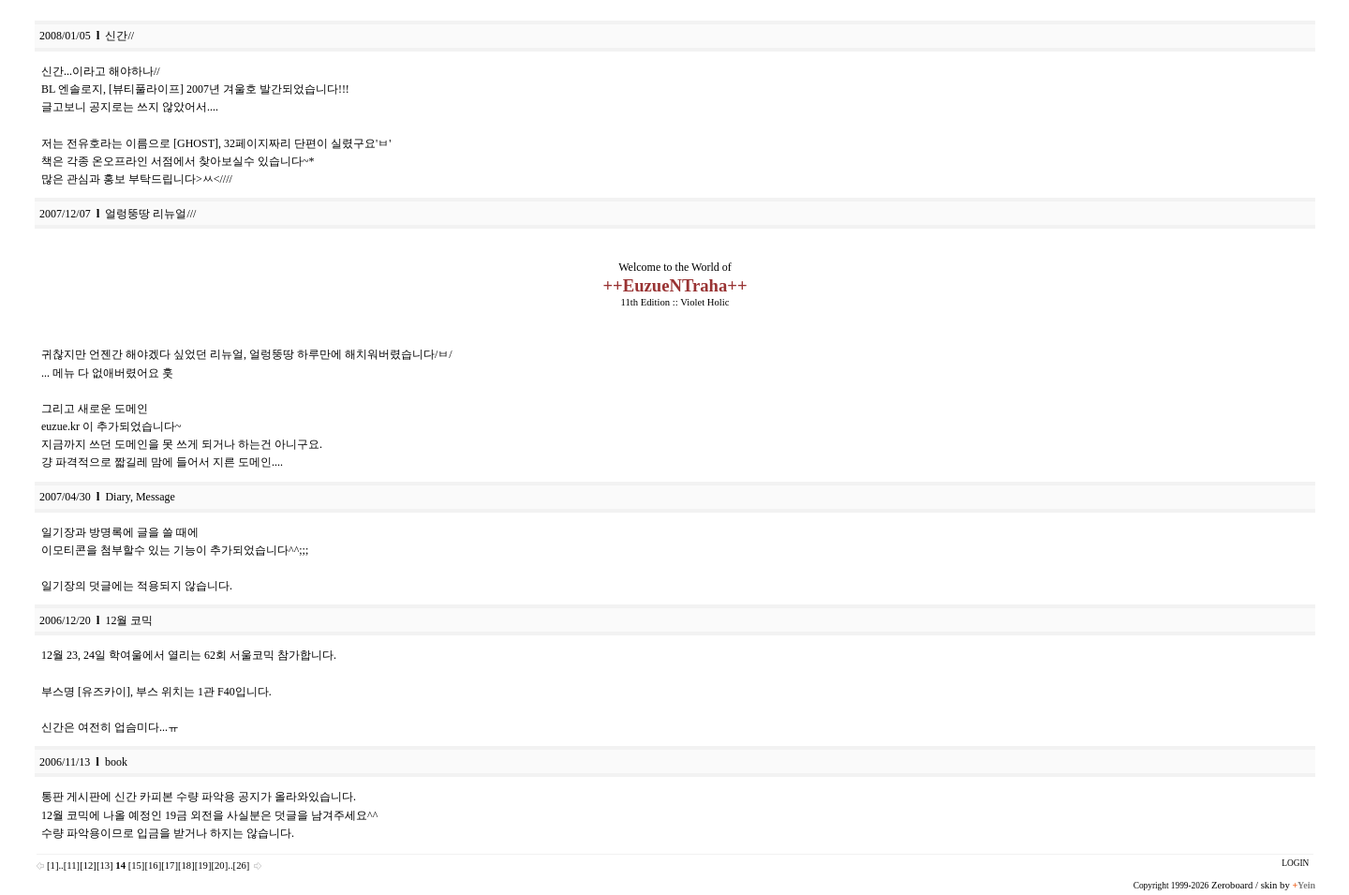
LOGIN (1295, 863)
